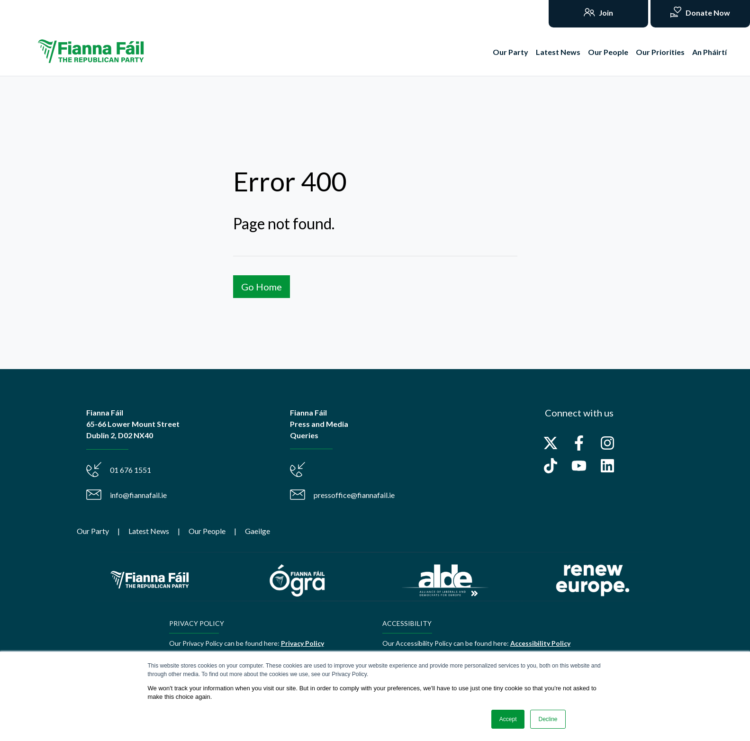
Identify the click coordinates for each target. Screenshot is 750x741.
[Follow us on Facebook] (579, 443)
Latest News (558, 51)
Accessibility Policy (540, 643)
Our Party (510, 51)
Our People (608, 51)
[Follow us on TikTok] (550, 465)
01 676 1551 (130, 469)
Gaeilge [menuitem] (257, 530)
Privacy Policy (302, 643)
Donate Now (707, 12)
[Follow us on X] (550, 443)
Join (605, 12)
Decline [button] (547, 719)
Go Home (261, 286)
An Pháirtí (709, 51)
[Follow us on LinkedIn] (607, 465)
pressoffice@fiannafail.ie (354, 494)
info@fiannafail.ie (138, 494)
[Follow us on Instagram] (607, 443)
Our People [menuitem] (207, 530)
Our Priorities (660, 51)
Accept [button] (508, 719)
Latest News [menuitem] (148, 530)
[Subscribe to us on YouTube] (579, 465)
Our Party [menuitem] (93, 530)
